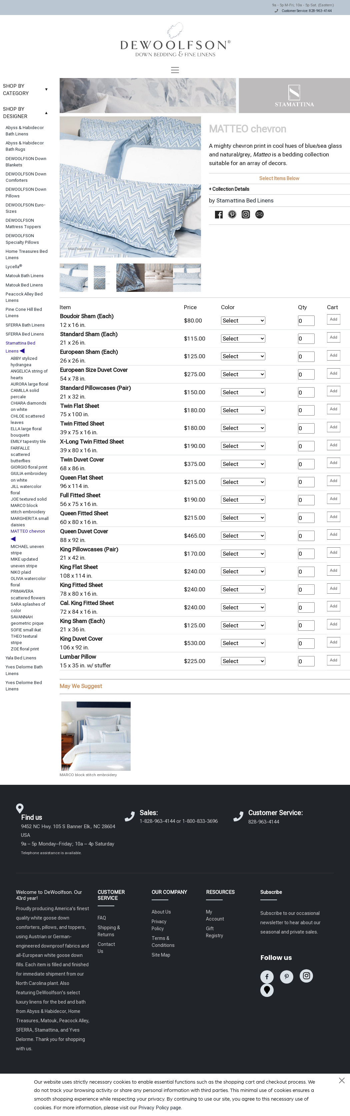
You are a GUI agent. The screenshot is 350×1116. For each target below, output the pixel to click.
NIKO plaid (21, 572)
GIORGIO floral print (29, 467)
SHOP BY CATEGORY (27, 90)
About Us (161, 912)
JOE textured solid (29, 499)
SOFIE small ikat (26, 629)
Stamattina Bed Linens (245, 200)
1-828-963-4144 (157, 821)
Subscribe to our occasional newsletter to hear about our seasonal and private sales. (290, 923)
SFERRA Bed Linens (25, 334)
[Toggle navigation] (175, 70)
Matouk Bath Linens (25, 275)
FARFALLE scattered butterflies (20, 454)
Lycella (14, 266)
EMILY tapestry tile (28, 441)
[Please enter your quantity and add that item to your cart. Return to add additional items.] (333, 319)
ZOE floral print (25, 648)
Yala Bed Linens (21, 657)
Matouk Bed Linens (24, 285)
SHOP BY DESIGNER (27, 113)
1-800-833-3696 (200, 821)
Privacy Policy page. (160, 1108)
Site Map (161, 955)
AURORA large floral (29, 384)
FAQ (102, 918)
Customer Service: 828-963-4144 (307, 11)
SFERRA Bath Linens (25, 325)
